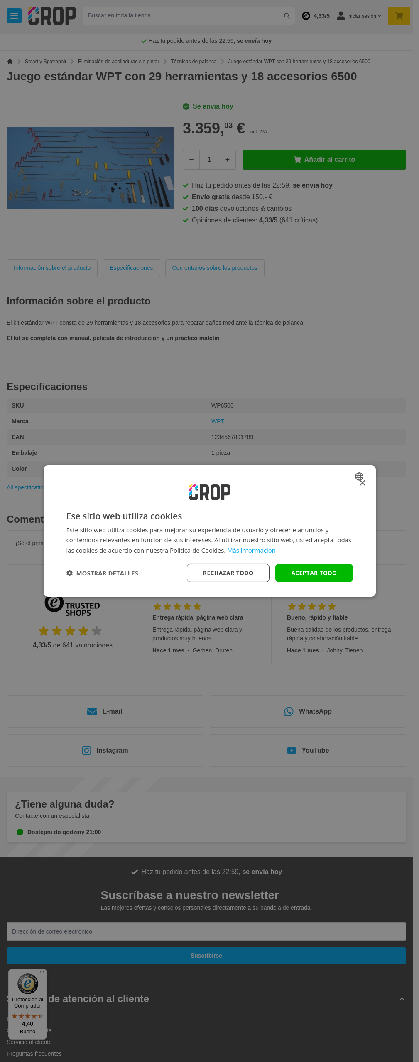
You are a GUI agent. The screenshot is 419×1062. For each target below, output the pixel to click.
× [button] (362, 483)
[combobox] (360, 476)
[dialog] (210, 531)
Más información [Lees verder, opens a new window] (251, 550)
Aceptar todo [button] (314, 573)
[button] (102, 573)
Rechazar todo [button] (227, 573)
